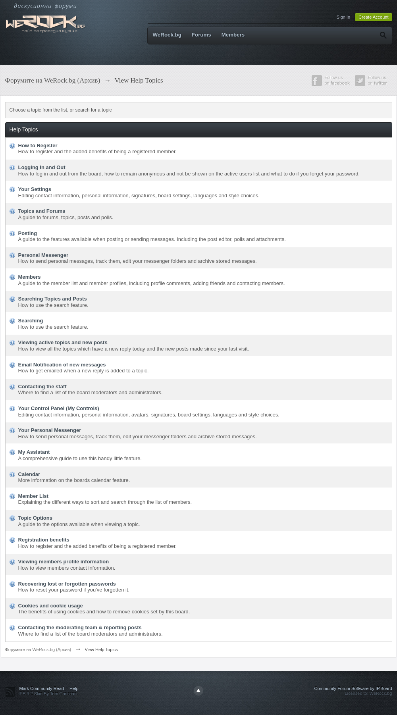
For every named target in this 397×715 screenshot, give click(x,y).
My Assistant (34, 452)
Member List (33, 496)
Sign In (343, 17)
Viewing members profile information (63, 562)
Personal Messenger (43, 255)
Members (233, 35)
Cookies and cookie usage (50, 606)
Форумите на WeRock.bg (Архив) (38, 649)
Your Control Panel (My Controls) (58, 408)
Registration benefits (43, 540)
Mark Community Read (41, 688)
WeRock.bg (167, 35)
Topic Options (35, 518)
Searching (30, 321)
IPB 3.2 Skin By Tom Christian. (48, 693)
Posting (27, 233)
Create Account (373, 17)
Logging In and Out (42, 167)
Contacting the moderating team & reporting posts (80, 627)
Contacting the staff (42, 386)
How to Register (38, 145)
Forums (201, 35)
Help (74, 688)
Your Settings (35, 189)
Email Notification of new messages (62, 365)
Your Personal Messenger (49, 430)
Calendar (29, 474)
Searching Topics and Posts (52, 299)
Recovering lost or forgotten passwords (67, 584)
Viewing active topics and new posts (63, 342)
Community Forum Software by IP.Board (353, 688)
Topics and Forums (42, 211)
